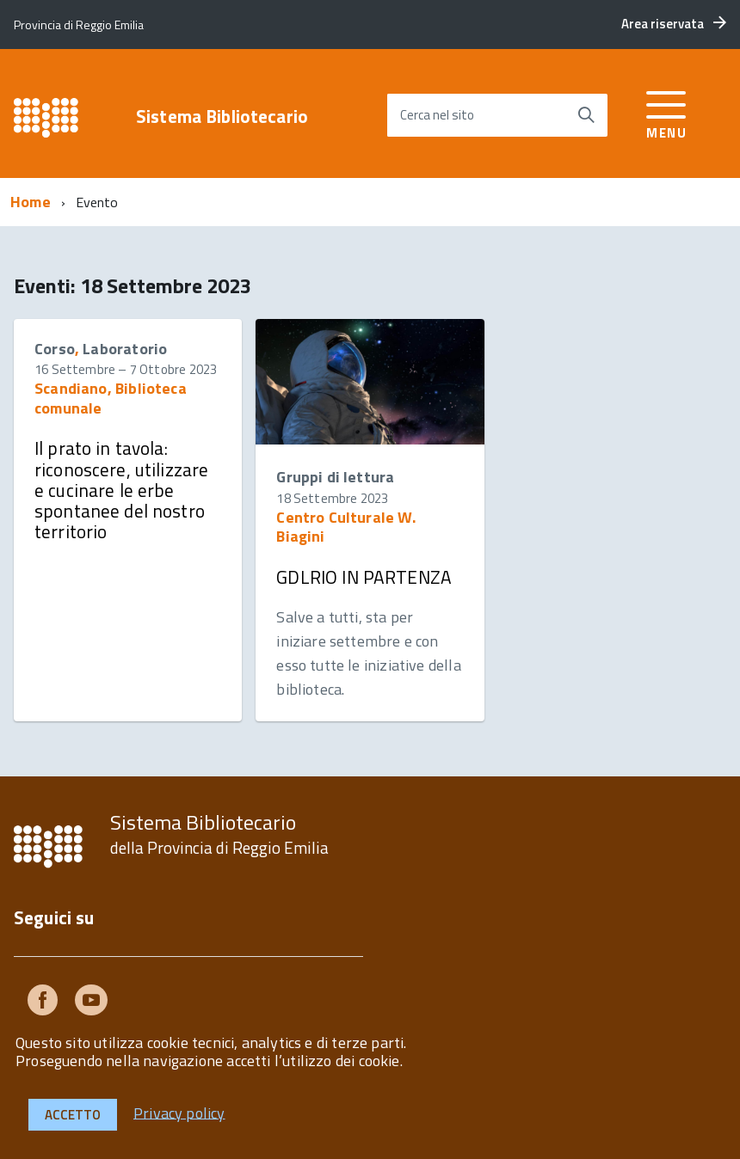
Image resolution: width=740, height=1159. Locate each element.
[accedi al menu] (666, 112)
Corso (54, 348)
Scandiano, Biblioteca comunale (110, 398)
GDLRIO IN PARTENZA (364, 577)
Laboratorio (125, 348)
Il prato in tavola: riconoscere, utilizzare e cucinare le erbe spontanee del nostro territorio (121, 489)
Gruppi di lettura (335, 476)
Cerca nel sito (437, 114)
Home (30, 201)
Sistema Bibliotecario (222, 116)
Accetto (73, 1115)
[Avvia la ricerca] (585, 115)
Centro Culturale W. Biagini (345, 527)
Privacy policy (179, 1112)
